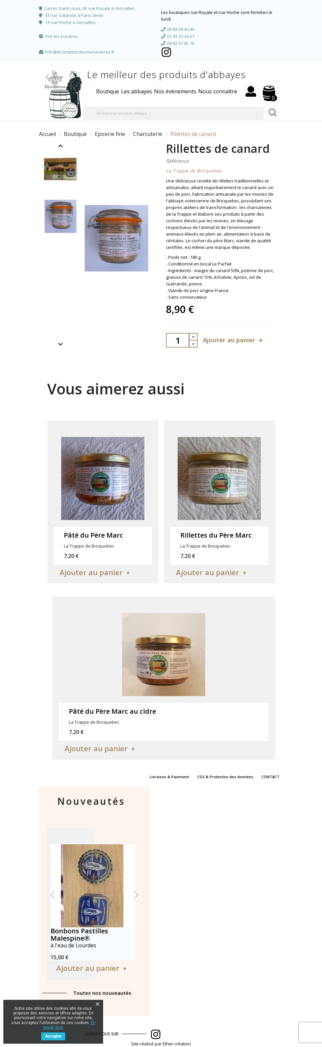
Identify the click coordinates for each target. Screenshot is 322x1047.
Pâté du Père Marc (93, 535)
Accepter (53, 1036)
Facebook (166, 52)
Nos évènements (175, 91)
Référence (177, 160)
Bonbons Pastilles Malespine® (79, 934)
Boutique (107, 91)
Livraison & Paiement (169, 776)
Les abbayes (136, 91)
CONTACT (270, 776)
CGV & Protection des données (225, 776)
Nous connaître (217, 91)
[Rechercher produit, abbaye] (173, 113)
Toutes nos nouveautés (102, 993)
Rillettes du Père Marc (216, 535)
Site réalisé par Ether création (161, 1044)
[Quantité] (177, 340)
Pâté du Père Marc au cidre (112, 711)
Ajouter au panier (234, 340)
